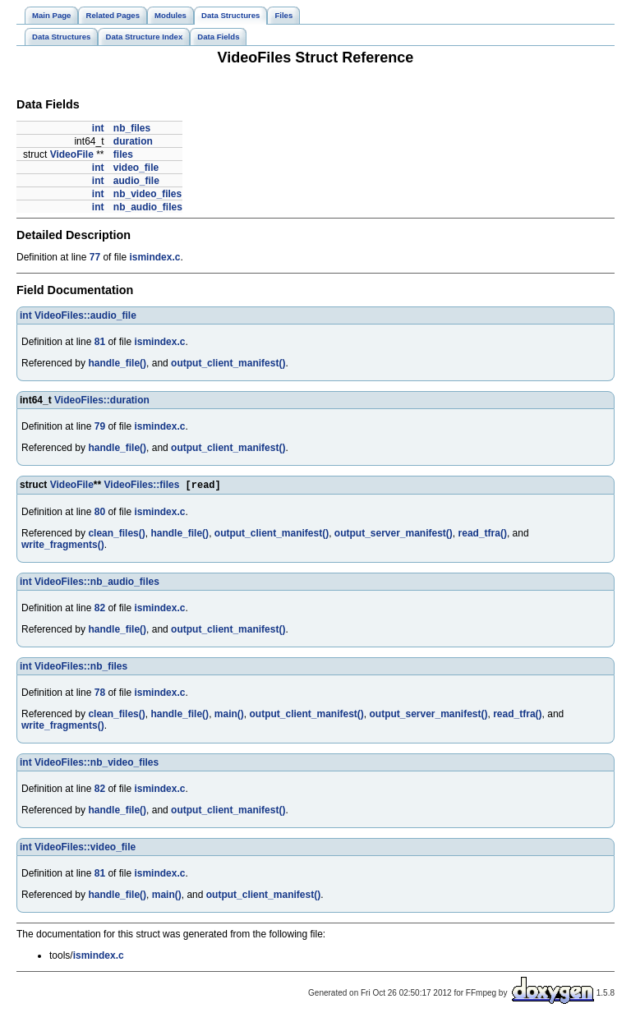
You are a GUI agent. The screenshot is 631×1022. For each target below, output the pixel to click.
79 (99, 426)
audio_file (136, 180)
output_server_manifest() (393, 535)
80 (99, 513)
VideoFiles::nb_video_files (97, 764)
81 (99, 342)
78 (99, 694)
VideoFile (72, 154)
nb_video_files (147, 194)
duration (133, 141)
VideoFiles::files (142, 486)
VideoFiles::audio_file (85, 315)
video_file (136, 167)
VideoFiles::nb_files (81, 668)
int (98, 128)
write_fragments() (62, 546)
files (123, 154)
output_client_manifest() (228, 363)
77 (95, 257)
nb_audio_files (147, 207)
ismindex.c (154, 257)
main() (229, 715)
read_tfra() (482, 535)
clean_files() (116, 535)
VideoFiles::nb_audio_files (97, 583)
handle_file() (117, 363)
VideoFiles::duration (102, 400)
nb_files (131, 128)
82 (99, 609)
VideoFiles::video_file (85, 848)
